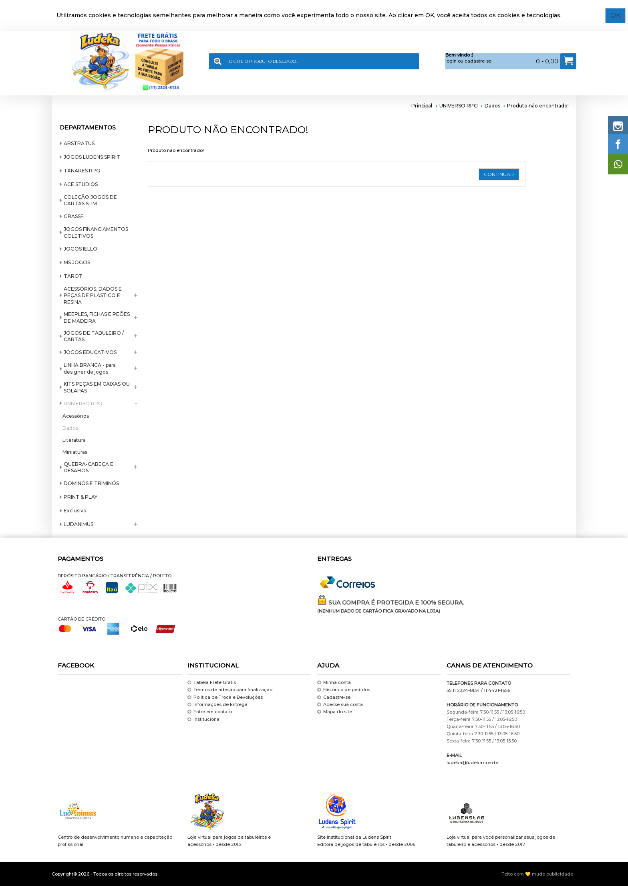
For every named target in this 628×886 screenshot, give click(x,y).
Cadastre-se (333, 697)
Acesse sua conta (340, 705)
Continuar (499, 174)
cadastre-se (478, 61)
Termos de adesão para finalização (229, 690)
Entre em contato (209, 712)
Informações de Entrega (217, 705)
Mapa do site (334, 712)
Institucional (204, 719)
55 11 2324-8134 (463, 690)
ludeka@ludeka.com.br (472, 762)
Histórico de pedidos (343, 690)
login (451, 61)
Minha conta (334, 683)
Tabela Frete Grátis (211, 683)
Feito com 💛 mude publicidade (537, 874)
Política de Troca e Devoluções (225, 697)
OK (618, 15)
